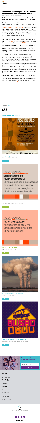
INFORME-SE (4, 386)
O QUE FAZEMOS (5, 379)
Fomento (4, 398)
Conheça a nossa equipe (7, 376)
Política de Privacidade (7, 399)
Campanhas (4, 383)
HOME (3, 372)
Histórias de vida (5, 392)
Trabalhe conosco (6, 377)
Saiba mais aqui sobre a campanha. (17, 81)
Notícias (3, 387)
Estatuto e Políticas (6, 396)
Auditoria (4, 395)
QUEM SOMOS (4, 373)
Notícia (9, 105)
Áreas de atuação (5, 380)
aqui (12, 41)
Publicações (4, 390)
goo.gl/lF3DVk (22, 42)
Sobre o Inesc (5, 374)
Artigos (3, 389)
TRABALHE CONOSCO (19, 420)
